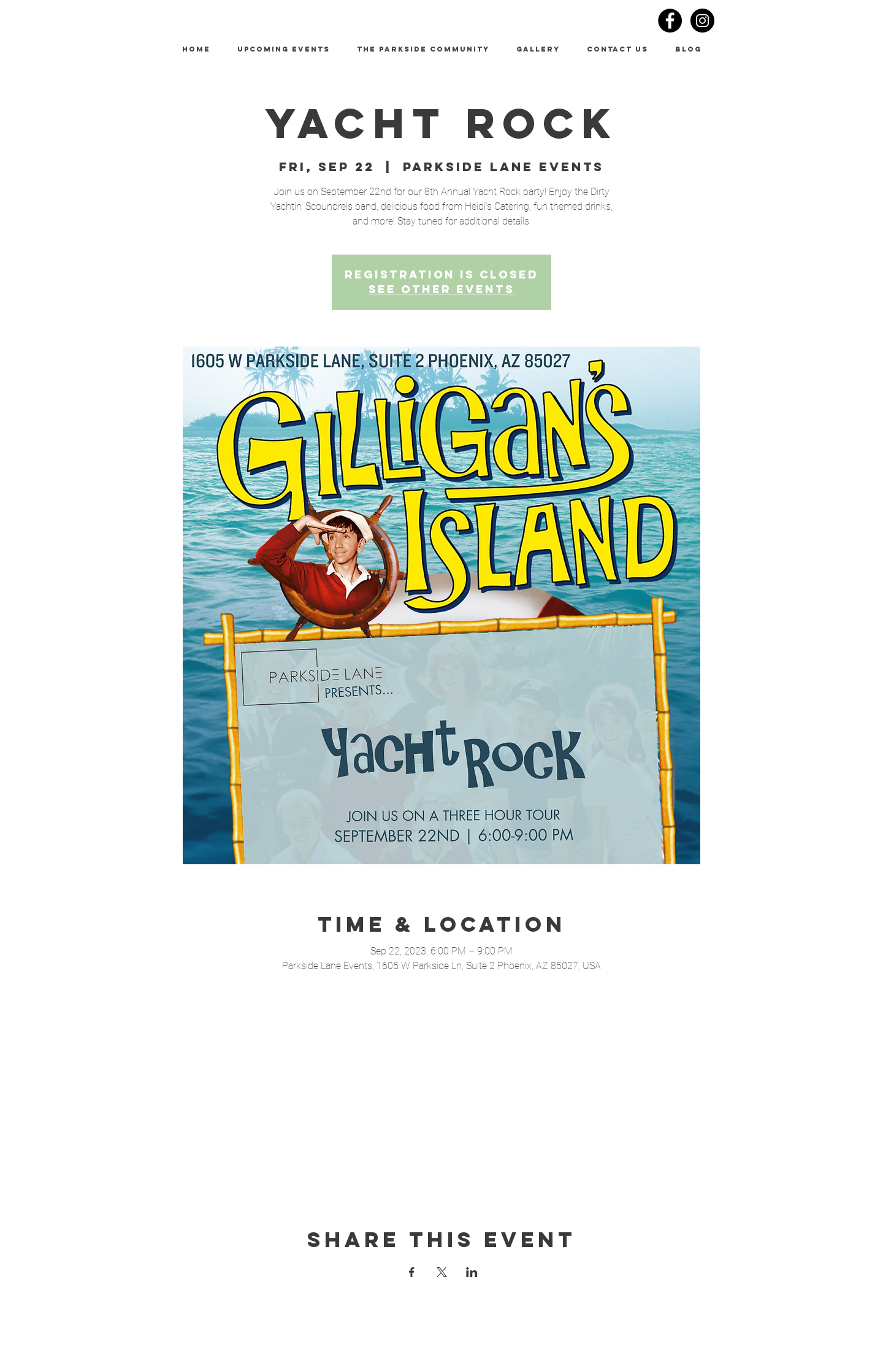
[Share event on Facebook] (412, 1272)
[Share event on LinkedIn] (472, 1272)
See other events (441, 289)
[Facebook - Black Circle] (670, 21)
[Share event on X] (442, 1272)
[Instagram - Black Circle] (702, 21)
